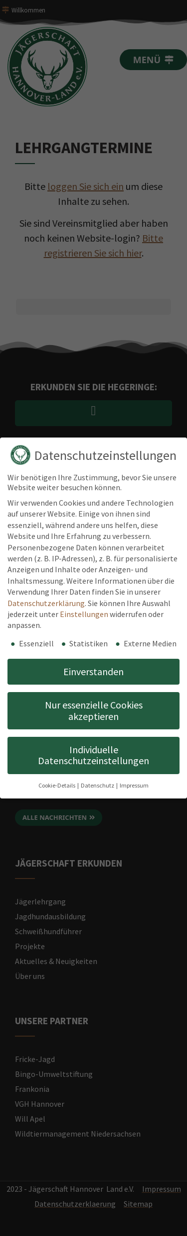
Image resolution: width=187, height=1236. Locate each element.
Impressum (134, 785)
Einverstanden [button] (93, 671)
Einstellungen (84, 614)
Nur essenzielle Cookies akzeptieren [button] (94, 710)
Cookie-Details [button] (57, 785)
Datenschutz (98, 785)
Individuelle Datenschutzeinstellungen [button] (93, 755)
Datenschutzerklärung (46, 603)
